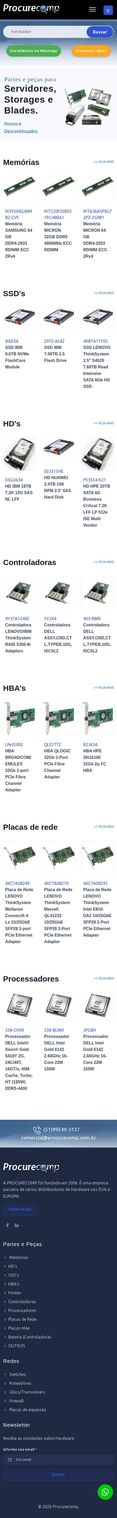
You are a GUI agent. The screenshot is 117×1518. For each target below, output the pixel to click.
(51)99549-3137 (62, 1129)
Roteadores (17, 1383)
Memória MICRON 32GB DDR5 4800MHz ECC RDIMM (58, 237)
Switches (14, 1374)
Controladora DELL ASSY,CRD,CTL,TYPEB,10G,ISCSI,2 (58, 638)
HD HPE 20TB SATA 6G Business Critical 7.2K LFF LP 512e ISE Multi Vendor (96, 505)
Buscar (100, 32)
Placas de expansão (24, 1409)
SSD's (11, 1275)
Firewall (13, 1400)
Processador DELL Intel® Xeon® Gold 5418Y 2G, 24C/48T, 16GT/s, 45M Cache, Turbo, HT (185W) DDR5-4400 (19, 1062)
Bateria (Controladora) (27, 1337)
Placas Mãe (16, 1328)
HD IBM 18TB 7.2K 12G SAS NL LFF (19, 492)
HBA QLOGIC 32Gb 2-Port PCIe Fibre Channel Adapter (57, 764)
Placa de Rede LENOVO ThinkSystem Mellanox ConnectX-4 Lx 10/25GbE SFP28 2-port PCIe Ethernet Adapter (19, 915)
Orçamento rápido (91, 50)
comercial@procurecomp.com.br (58, 1138)
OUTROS (14, 1345)
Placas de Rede (20, 1319)
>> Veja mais (104, 161)
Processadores (19, 1310)
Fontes (12, 1292)
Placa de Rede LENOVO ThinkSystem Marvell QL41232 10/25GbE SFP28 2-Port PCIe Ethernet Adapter (58, 915)
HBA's (11, 1284)
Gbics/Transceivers (24, 1392)
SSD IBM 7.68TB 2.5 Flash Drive (55, 354)
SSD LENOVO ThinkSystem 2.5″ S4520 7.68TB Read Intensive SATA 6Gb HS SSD (97, 367)
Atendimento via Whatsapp (33, 50)
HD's (10, 1266)
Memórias (15, 1257)
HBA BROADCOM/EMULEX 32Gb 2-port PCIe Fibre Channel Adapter (18, 770)
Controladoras (19, 1301)
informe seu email (20, 1449)
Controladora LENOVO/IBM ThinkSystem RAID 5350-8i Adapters (18, 638)
